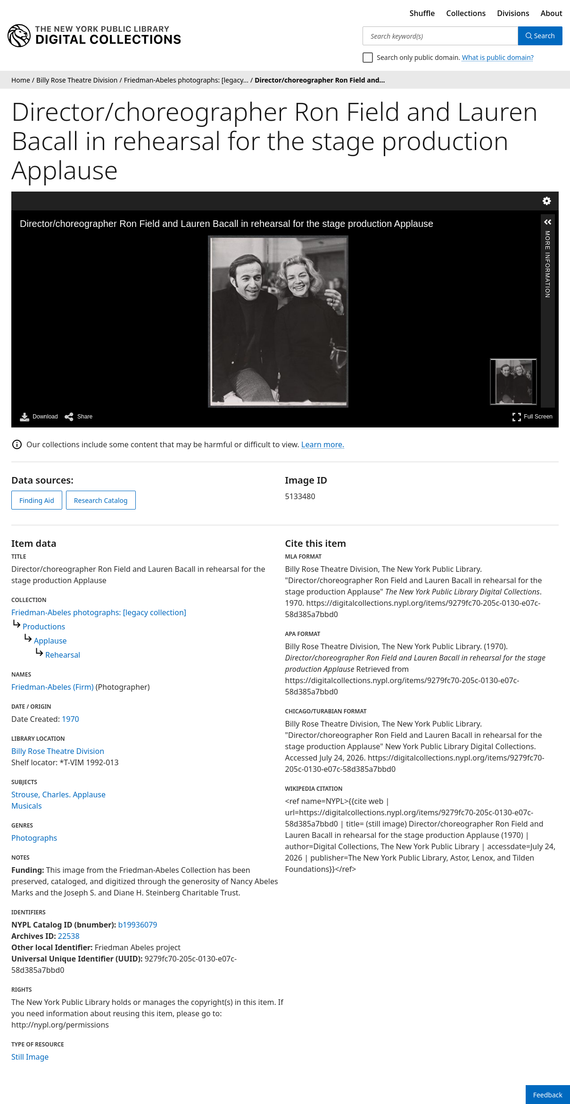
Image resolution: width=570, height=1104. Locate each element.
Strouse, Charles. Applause (58, 794)
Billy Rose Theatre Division (57, 751)
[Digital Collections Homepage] (94, 36)
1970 (70, 719)
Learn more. (322, 444)
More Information (547, 235)
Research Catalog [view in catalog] (101, 500)
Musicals (26, 806)
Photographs (34, 838)
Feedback (547, 1094)
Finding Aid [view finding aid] (36, 500)
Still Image (30, 1057)
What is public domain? (498, 57)
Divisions (513, 13)
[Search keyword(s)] (440, 35)
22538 (69, 936)
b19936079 (137, 925)
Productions (44, 626)
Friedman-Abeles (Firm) (52, 687)
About (551, 13)
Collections (466, 13)
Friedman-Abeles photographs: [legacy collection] (98, 612)
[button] (548, 222)
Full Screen (532, 417)
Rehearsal (62, 655)
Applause (50, 641)
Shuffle (422, 13)
